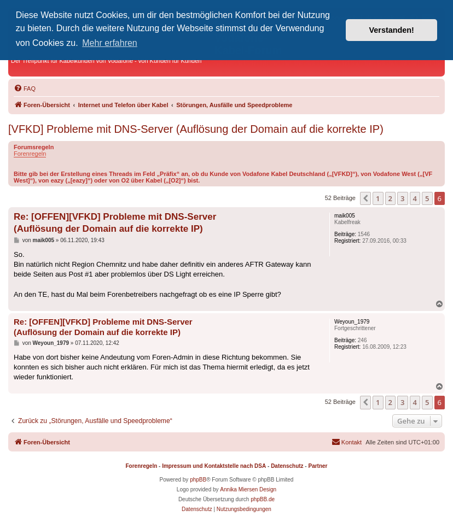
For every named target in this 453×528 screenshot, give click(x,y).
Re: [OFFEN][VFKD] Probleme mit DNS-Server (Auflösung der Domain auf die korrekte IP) (115, 222)
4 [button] (415, 198)
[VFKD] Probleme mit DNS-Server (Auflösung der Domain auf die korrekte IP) (196, 129)
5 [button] (427, 198)
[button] (365, 198)
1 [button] (378, 198)
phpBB (198, 480)
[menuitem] (25, 88)
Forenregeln (30, 153)
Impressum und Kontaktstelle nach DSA (214, 466)
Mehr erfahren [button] (109, 43)
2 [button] (390, 198)
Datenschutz (287, 466)
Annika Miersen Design (248, 489)
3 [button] (402, 198)
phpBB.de (263, 499)
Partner (317, 466)
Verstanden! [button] (391, 30)
